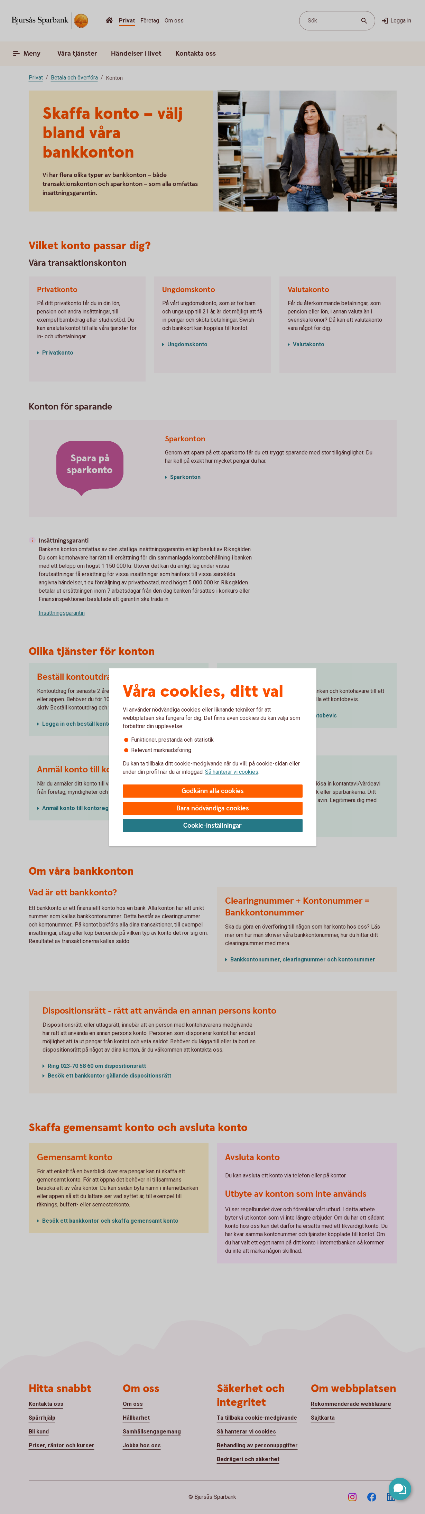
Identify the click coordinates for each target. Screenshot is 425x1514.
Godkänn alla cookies (213, 791)
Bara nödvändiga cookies (212, 808)
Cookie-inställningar (212, 825)
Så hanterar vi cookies (231, 772)
